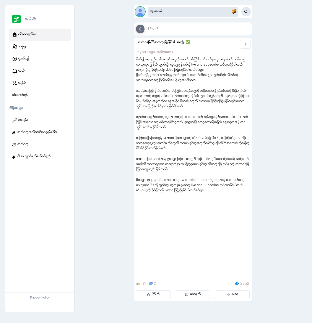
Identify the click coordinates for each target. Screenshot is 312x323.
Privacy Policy (40, 298)
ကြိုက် (153, 294)
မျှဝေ (232, 294)
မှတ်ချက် (193, 294)
